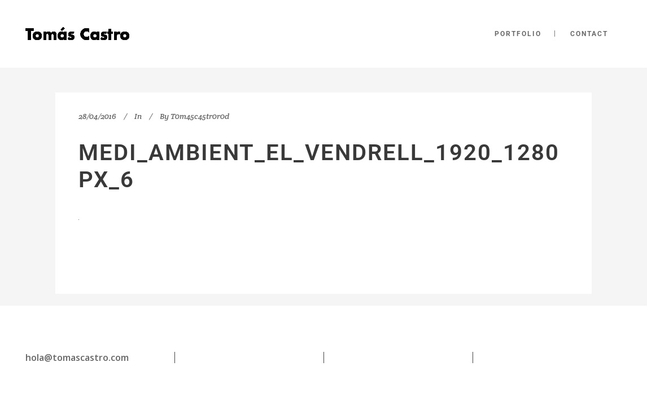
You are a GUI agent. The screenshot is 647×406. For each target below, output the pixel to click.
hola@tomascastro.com (77, 357)
